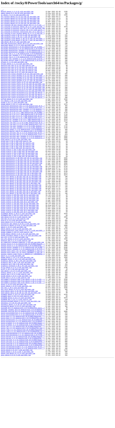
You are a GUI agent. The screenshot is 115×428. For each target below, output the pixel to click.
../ (2, 10)
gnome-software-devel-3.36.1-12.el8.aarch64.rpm (21, 281)
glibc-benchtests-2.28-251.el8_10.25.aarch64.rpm (21, 200)
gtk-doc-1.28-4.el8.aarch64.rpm (14, 344)
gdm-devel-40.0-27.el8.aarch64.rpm (15, 48)
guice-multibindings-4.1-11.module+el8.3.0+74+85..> (23, 400)
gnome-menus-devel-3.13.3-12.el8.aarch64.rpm (20, 279)
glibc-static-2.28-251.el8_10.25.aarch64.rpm (20, 245)
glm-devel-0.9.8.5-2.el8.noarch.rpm (16, 259)
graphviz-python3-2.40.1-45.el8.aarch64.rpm (19, 317)
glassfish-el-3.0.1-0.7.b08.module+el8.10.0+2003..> (23, 133)
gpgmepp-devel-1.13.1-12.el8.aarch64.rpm (18, 309)
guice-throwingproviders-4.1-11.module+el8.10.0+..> (23, 414)
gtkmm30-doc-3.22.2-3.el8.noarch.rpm (16, 358)
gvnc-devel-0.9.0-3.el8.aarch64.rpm (16, 424)
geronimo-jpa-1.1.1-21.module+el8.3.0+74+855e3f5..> (23, 67)
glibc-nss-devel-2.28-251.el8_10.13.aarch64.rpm (21, 212)
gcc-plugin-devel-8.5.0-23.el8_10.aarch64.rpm (20, 20)
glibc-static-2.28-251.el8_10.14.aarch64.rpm (20, 236)
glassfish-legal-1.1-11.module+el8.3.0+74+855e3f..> (23, 154)
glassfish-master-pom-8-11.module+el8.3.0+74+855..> (23, 156)
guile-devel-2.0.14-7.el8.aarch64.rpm (16, 418)
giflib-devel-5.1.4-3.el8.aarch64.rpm (16, 117)
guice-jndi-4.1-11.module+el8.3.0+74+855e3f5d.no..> (23, 396)
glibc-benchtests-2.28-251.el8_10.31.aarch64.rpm (21, 204)
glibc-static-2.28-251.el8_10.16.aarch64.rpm (20, 238)
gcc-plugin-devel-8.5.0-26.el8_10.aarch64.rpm (20, 24)
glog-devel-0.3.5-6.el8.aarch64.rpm (16, 265)
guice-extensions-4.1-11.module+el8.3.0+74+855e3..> (23, 384)
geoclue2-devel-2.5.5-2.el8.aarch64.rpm (17, 53)
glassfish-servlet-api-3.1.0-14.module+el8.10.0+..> (23, 158)
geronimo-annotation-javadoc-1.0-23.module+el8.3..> (23, 61)
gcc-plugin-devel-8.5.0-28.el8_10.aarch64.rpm (20, 26)
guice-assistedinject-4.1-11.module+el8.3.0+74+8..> (23, 376)
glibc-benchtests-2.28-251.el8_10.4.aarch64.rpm (21, 206)
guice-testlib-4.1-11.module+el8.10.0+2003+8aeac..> (23, 410)
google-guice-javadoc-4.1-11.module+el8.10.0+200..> (23, 295)
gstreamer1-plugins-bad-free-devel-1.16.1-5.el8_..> (23, 335)
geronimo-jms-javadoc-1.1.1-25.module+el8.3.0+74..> (23, 65)
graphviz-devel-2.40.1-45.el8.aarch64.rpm (18, 311)
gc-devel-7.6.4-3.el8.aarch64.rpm (15, 16)
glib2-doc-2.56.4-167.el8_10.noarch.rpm (17, 174)
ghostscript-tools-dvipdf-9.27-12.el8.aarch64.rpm (22, 87)
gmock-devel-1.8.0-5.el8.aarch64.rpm (16, 273)
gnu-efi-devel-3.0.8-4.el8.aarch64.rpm (17, 285)
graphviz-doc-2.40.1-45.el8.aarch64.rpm (17, 313)
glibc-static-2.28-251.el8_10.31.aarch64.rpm (20, 249)
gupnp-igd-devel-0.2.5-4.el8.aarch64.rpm (18, 422)
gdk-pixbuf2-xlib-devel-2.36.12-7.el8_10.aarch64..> (23, 46)
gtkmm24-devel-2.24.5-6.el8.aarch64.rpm (17, 352)
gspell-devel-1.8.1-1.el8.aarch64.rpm (16, 325)
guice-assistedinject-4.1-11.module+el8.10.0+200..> (23, 374)
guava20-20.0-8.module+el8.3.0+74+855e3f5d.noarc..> (23, 368)
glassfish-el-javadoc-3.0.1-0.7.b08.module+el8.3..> (23, 143)
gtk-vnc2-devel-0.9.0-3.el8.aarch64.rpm (17, 346)
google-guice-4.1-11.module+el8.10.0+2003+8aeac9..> (23, 291)
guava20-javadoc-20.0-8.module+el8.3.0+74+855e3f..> (23, 370)
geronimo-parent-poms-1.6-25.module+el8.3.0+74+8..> (23, 71)
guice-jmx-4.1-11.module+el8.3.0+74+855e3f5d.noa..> (23, 392)
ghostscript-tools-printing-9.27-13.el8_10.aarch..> (23, 109)
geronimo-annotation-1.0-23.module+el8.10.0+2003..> (23, 55)
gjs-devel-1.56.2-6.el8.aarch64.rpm (16, 119)
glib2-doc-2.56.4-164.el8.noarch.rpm (16, 168)
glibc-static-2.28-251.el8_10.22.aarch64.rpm (20, 243)
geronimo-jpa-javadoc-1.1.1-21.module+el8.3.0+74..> (23, 69)
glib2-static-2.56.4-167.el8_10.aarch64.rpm (19, 184)
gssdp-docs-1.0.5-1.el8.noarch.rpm (15, 331)
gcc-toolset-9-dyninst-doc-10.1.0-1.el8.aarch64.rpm (23, 32)
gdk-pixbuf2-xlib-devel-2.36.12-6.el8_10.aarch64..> (23, 44)
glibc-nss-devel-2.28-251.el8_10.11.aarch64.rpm (21, 210)
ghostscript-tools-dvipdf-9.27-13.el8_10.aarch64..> (23, 89)
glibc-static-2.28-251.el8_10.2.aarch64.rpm (19, 240)
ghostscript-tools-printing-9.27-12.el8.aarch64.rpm (23, 107)
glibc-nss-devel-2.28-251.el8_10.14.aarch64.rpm (21, 214)
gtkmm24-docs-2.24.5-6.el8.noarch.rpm (16, 354)
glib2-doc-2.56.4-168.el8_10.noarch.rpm (17, 176)
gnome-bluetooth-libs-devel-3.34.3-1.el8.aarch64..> (23, 275)
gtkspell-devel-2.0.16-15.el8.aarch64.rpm (18, 364)
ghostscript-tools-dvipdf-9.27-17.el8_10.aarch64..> (23, 95)
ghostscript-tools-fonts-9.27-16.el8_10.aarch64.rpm (23, 103)
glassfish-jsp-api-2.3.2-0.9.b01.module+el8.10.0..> (23, 146)
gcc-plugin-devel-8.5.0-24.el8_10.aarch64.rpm (20, 22)
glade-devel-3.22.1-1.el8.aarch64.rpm (16, 123)
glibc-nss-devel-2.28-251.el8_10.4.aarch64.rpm (20, 228)
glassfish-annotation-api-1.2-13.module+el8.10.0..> (23, 125)
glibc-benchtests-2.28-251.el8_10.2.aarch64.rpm (21, 196)
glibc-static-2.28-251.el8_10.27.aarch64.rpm (20, 247)
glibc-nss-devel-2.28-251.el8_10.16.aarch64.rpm (21, 216)
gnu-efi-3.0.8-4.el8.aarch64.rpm (14, 283)
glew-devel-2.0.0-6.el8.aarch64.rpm (16, 166)
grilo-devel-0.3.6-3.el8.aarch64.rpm (16, 319)
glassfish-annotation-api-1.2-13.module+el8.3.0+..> (23, 127)
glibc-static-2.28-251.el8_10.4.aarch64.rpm (19, 251)
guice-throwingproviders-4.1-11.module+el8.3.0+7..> (23, 416)
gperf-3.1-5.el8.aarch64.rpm (13, 305)
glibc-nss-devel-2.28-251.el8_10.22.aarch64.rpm (21, 220)
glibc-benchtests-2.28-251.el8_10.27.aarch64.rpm (21, 202)
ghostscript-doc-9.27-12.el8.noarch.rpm (17, 77)
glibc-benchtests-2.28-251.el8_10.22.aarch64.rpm (21, 198)
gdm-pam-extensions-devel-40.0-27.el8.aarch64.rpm (22, 51)
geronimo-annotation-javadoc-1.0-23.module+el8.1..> (23, 59)
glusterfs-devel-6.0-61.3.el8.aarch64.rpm (18, 269)
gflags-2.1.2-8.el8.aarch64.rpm (14, 73)
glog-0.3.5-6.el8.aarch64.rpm (13, 263)
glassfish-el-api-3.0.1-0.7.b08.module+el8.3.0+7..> (23, 139)
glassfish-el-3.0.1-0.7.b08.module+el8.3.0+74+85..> (23, 135)
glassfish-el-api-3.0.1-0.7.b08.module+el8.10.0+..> (23, 137)
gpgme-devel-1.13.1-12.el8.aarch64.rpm (17, 307)
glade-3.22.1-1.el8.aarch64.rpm (14, 121)
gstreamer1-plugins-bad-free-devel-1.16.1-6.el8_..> (23, 337)
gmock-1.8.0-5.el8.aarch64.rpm (13, 271)
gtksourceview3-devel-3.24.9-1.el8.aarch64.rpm (20, 360)
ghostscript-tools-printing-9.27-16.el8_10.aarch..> (23, 113)
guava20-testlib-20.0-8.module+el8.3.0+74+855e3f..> (23, 372)
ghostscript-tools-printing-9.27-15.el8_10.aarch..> (23, 111)
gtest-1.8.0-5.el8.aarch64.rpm (13, 340)
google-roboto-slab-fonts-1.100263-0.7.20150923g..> (23, 303)
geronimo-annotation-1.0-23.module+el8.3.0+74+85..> (23, 57)
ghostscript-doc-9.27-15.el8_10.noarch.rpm (19, 81)
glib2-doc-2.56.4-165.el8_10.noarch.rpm (17, 170)
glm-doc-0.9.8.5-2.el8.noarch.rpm (15, 261)
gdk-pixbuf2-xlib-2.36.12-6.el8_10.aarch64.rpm (20, 40)
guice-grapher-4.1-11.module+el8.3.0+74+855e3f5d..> (23, 388)
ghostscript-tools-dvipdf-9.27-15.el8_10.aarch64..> (23, 91)
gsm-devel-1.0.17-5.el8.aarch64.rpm (16, 323)
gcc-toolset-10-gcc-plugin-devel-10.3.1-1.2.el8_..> (23, 28)
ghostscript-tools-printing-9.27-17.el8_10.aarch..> (23, 115)
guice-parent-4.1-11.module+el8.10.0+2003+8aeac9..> (23, 402)
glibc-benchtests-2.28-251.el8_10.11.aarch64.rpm (21, 188)
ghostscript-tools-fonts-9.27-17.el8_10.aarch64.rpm (23, 105)
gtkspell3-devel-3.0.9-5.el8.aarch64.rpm (18, 366)
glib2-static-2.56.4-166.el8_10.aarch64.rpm (19, 182)
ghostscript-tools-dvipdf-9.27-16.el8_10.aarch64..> (23, 93)
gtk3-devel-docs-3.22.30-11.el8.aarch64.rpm (19, 348)
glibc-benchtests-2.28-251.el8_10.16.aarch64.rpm (21, 194)
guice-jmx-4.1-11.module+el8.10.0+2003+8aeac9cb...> (23, 390)
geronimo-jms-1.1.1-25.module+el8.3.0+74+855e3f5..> (23, 63)
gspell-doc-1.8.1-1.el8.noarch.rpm (15, 327)
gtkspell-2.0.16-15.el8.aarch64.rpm (16, 362)
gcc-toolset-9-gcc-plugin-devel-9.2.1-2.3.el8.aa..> (23, 38)
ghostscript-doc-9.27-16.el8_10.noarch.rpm (19, 83)
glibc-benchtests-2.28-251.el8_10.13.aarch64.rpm (21, 190)
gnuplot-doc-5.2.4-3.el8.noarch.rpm (16, 287)
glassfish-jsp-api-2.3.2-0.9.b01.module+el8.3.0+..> (23, 148)
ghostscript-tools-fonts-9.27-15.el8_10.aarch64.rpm (23, 101)
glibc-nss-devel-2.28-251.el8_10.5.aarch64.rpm (20, 230)
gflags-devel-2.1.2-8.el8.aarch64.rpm (16, 75)
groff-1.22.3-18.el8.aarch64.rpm (14, 321)
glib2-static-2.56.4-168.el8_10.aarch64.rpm (19, 186)
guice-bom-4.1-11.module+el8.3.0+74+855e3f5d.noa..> (23, 380)
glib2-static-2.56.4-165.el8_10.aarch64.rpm (19, 180)
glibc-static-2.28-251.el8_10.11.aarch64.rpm (20, 232)
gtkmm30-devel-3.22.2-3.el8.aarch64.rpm (17, 356)
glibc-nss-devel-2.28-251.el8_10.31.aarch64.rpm (21, 226)
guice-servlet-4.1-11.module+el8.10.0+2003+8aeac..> (23, 406)
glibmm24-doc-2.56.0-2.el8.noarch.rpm (16, 257)
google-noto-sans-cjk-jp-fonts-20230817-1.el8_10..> (23, 301)
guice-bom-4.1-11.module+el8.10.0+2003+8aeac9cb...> (23, 378)
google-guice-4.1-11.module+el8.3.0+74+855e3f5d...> (23, 293)
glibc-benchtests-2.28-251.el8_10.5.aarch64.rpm (21, 208)
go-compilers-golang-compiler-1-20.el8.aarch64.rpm (22, 289)
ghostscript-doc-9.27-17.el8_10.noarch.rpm (19, 85)
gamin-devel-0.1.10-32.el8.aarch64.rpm (17, 14)
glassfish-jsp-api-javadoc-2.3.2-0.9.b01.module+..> (23, 150)
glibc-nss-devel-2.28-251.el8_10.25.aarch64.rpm (21, 222)
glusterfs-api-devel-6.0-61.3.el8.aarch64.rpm (20, 267)
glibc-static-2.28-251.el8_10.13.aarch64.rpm (20, 234)
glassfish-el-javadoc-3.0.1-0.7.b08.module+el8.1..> (23, 141)
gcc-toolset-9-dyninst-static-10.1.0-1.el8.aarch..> (23, 34)
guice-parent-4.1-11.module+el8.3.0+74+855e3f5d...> (23, 404)
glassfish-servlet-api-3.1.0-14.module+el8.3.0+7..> (23, 160)
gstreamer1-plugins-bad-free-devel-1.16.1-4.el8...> (23, 333)
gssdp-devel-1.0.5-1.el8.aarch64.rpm (16, 329)
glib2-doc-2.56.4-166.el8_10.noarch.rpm (17, 172)
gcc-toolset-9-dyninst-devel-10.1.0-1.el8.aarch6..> (23, 30)
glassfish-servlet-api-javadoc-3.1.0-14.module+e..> (23, 162)
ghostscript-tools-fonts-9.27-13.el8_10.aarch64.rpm (23, 99)
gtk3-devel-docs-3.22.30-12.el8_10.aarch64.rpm (20, 350)
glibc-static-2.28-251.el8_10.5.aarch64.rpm (19, 253)
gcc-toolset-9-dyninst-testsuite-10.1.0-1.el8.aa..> (23, 36)
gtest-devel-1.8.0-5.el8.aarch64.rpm (16, 342)
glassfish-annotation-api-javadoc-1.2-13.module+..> (23, 129)
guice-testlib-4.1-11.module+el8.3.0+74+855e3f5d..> (23, 412)
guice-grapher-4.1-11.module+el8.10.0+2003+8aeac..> (23, 386)
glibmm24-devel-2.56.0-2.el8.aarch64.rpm (18, 255)
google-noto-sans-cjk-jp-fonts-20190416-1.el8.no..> (23, 299)
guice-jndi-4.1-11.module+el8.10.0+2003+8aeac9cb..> (23, 394)
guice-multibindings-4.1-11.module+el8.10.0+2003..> (23, 398)
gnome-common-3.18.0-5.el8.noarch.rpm (16, 277)
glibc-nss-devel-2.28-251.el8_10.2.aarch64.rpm (20, 218)
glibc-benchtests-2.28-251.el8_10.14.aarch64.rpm (21, 192)
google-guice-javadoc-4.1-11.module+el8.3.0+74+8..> (23, 297)
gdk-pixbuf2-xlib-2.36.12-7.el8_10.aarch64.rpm (20, 42)
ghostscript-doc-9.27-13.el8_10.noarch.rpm (19, 79)
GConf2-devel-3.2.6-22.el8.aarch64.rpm (17, 12)
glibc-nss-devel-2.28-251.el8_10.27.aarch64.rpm (21, 224)
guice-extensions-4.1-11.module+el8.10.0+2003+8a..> (23, 382)
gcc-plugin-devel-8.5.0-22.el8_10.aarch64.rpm (20, 18)
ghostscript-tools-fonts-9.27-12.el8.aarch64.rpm (21, 97)
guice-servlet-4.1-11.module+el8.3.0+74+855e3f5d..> (23, 408)
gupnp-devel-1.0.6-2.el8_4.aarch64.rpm (17, 420)
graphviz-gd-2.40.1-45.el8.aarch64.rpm (17, 315)
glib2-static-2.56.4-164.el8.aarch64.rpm (18, 178)
